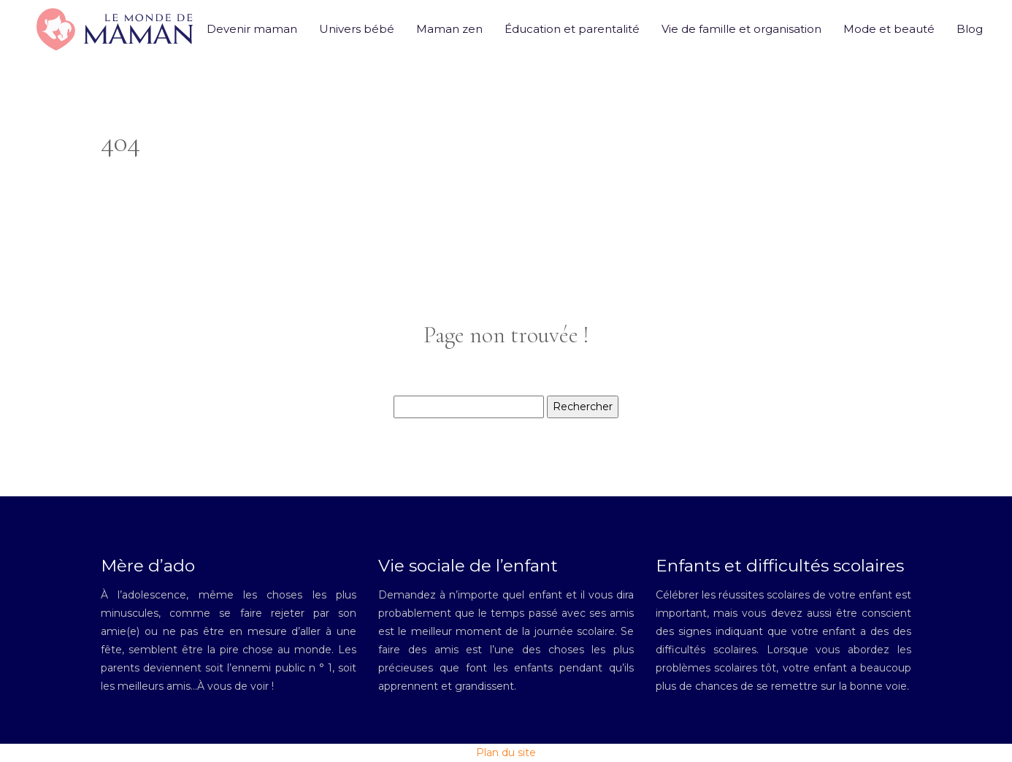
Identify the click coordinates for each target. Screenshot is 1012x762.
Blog (970, 29)
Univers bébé (356, 29)
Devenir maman (252, 29)
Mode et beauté (889, 29)
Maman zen (449, 29)
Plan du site (506, 752)
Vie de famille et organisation (741, 29)
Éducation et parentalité (572, 29)
